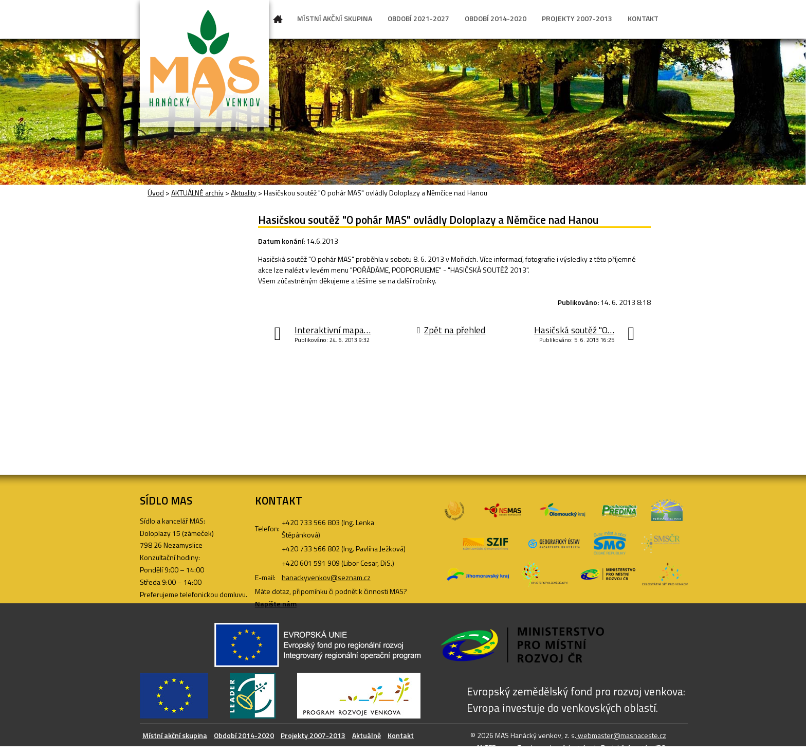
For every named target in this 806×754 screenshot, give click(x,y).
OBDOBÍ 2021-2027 (418, 18)
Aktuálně (366, 735)
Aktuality (244, 192)
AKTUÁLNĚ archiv (197, 192)
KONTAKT (643, 18)
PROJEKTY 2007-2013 (577, 18)
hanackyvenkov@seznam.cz (326, 577)
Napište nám (276, 603)
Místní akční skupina (174, 735)
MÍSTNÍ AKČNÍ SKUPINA (334, 18)
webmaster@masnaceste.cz (621, 735)
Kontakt (401, 735)
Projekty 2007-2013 (313, 735)
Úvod (278, 21)
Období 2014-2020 (244, 735)
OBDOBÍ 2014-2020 (495, 18)
